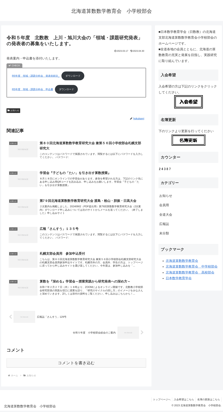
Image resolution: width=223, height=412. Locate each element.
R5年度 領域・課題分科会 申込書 (32, 89)
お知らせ (13, 110)
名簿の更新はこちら (208, 400)
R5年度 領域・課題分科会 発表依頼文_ (35, 75)
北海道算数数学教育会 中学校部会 (192, 266)
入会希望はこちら (183, 400)
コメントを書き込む (76, 364)
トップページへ (160, 400)
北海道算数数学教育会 (182, 261)
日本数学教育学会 (179, 278)
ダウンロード (73, 75)
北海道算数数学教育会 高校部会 (190, 272)
